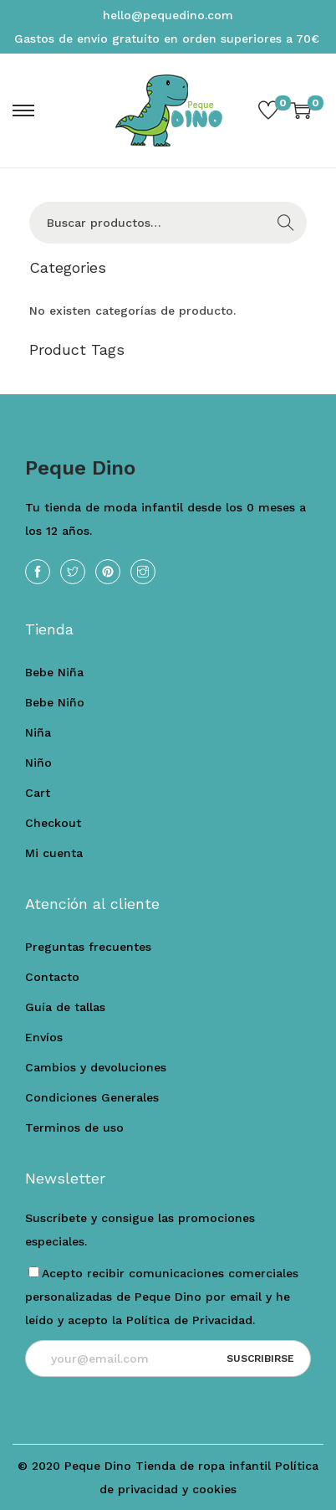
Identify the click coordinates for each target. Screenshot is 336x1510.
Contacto (52, 977)
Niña (38, 732)
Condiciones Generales (92, 1097)
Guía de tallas (65, 1007)
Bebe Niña (54, 672)
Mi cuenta (54, 853)
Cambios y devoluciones (95, 1067)
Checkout (53, 822)
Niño (38, 762)
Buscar (286, 222)
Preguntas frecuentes (88, 946)
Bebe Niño (54, 702)
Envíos (44, 1037)
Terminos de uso (74, 1127)
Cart (37, 792)
